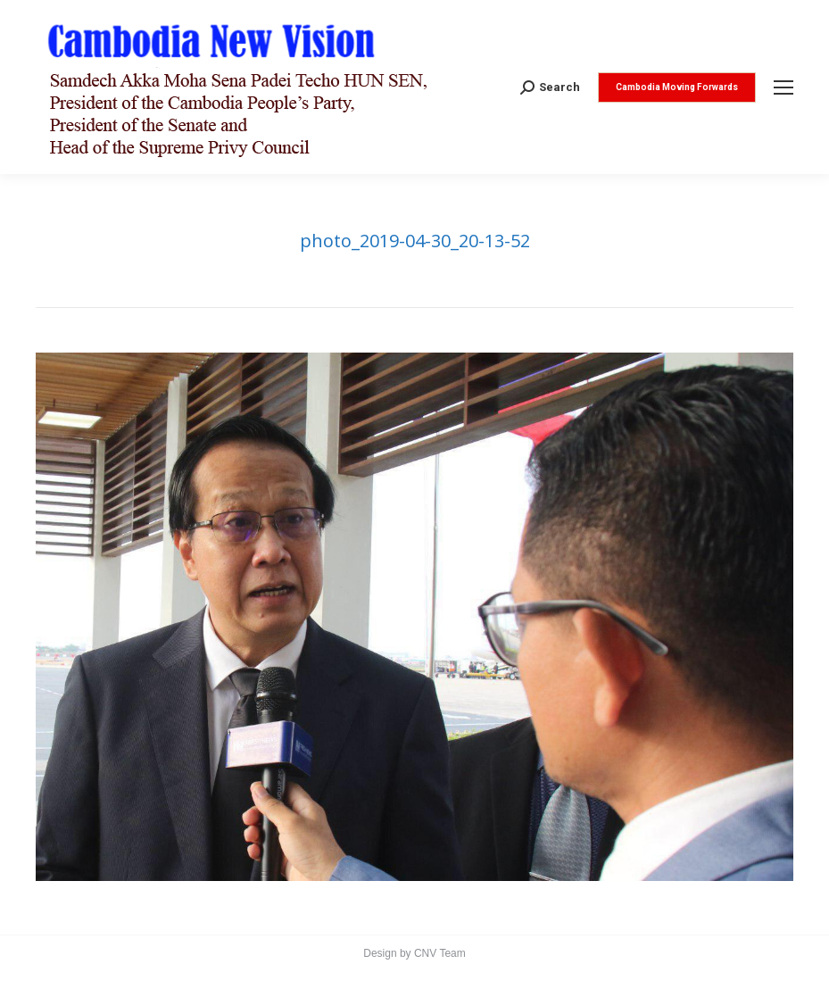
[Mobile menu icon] (783, 87)
